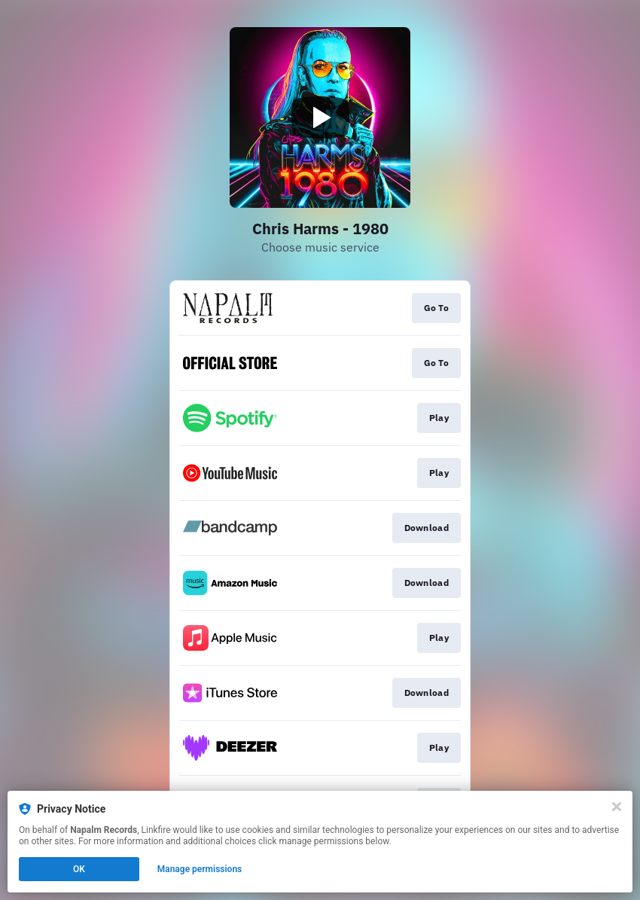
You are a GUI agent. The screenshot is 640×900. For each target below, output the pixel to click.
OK (79, 869)
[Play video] (320, 117)
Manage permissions (199, 869)
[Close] (617, 807)
